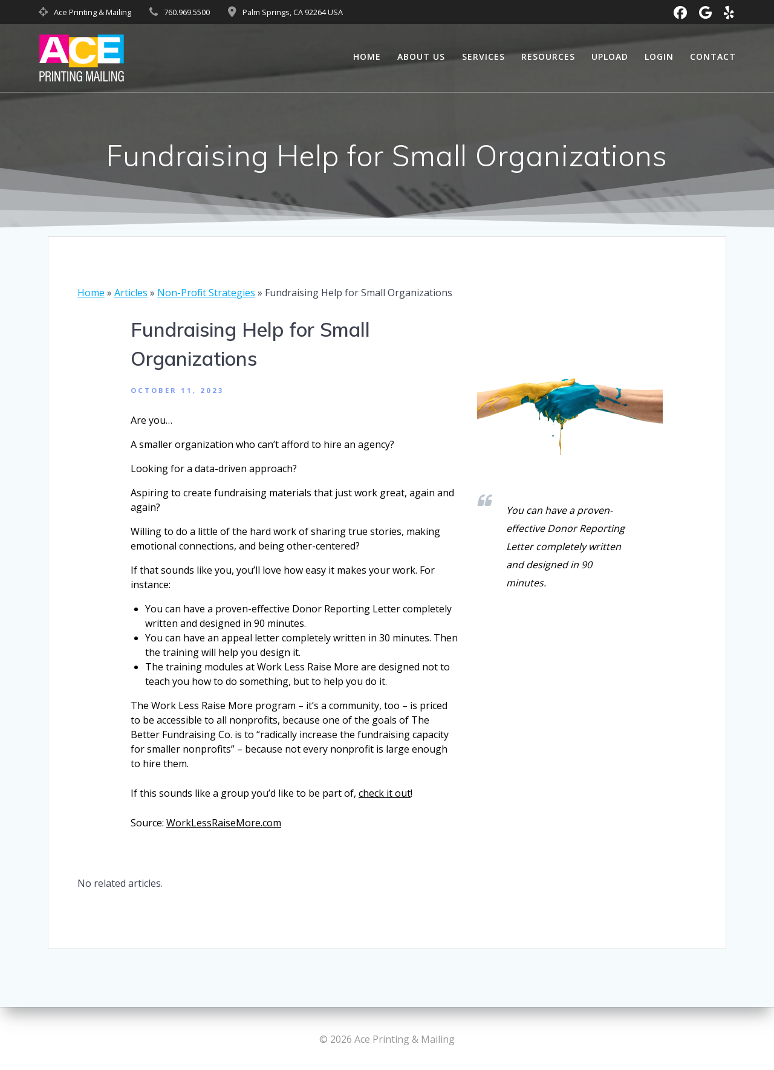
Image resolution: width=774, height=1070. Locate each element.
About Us (421, 56)
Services (483, 56)
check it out (385, 793)
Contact (713, 56)
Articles (131, 292)
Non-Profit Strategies (206, 292)
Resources (548, 56)
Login (659, 56)
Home (367, 56)
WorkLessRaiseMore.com (223, 822)
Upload (609, 56)
